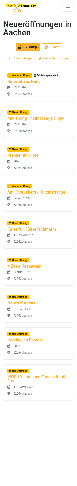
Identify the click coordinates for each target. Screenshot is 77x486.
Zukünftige (28, 47)
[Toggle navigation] (68, 7)
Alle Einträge (20, 58)
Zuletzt (52, 47)
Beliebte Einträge (53, 58)
